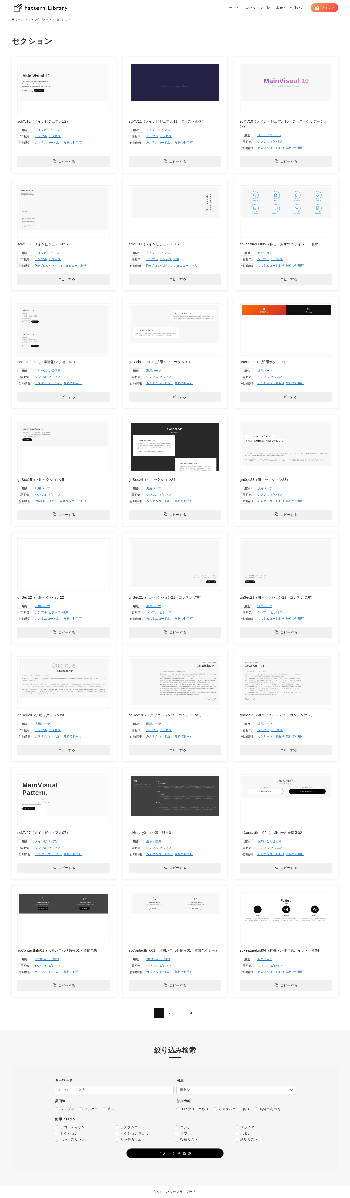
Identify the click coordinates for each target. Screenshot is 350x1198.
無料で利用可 (73, 142)
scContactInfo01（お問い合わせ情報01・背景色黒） (59, 950)
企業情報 (55, 370)
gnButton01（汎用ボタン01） (263, 362)
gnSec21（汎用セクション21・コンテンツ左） (277, 597)
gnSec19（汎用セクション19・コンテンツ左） (277, 715)
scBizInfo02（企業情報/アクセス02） (47, 362)
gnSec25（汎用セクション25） (43, 480)
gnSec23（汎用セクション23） (265, 480)
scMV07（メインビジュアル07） (44, 833)
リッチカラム (128, 1139)
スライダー (246, 1127)
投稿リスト (186, 1139)
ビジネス (55, 136)
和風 (176, 259)
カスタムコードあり (48, 142)
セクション (264, 252)
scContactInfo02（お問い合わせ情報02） (273, 833)
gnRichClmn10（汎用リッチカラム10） (160, 362)
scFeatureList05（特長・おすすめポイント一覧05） (281, 244)
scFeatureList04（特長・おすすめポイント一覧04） (281, 950)
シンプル (41, 136)
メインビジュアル (47, 129)
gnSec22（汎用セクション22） (43, 597)
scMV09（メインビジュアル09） (44, 244)
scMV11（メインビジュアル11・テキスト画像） (167, 121)
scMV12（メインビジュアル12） (44, 121)
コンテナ (184, 1127)
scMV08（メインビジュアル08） (155, 244)
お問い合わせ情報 (269, 841)
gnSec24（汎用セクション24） (154, 480)
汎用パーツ (153, 370)
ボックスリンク (70, 1139)
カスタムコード (130, 1127)
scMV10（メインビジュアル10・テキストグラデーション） (283, 124)
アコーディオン (70, 1127)
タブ (181, 1133)
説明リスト (246, 1139)
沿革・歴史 (153, 841)
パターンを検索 (175, 1153)
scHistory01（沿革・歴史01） (152, 833)
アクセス (41, 370)
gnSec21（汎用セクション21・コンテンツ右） (166, 597)
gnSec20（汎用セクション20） (43, 715)
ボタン (243, 1133)
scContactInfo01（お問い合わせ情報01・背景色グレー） (174, 950)
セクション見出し (132, 1133)
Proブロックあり (46, 265)
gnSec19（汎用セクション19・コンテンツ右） (166, 715)
